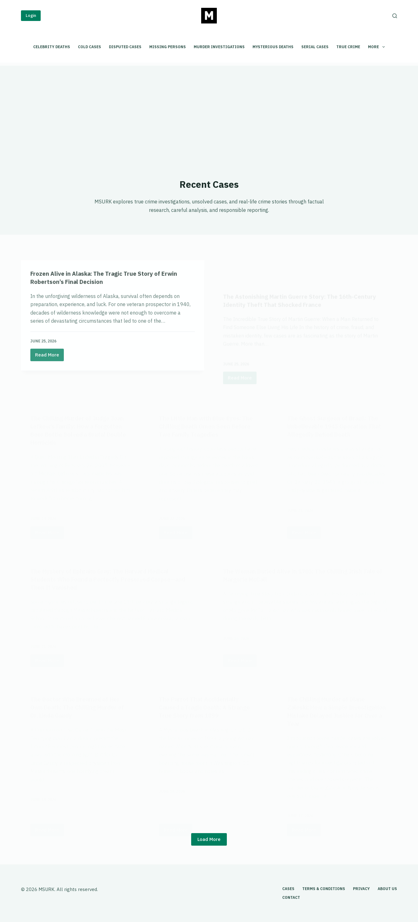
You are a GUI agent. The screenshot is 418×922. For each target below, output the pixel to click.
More (377, 47)
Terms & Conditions (323, 888)
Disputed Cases (125, 46)
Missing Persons (167, 46)
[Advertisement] (209, 109)
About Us (387, 888)
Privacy (361, 888)
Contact (291, 897)
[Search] (394, 15)
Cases (288, 888)
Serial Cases (315, 46)
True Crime (348, 46)
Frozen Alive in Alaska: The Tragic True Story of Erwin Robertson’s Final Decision (110, 300)
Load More (209, 839)
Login (31, 15)
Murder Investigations (219, 46)
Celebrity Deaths (51, 46)
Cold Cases (89, 46)
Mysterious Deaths (272, 46)
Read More (49, 379)
